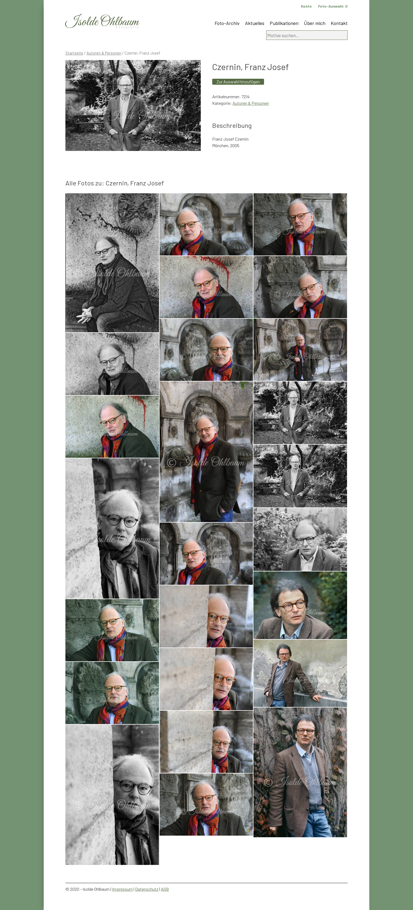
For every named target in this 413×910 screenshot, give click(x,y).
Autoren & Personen (104, 52)
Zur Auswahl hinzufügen (238, 81)
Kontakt (339, 23)
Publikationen (284, 23)
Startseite (74, 52)
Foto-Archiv (227, 23)
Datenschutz (146, 889)
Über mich (314, 23)
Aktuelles (254, 23)
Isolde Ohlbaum (102, 22)
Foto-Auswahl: (333, 6)
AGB (165, 889)
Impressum (122, 889)
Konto (306, 6)
